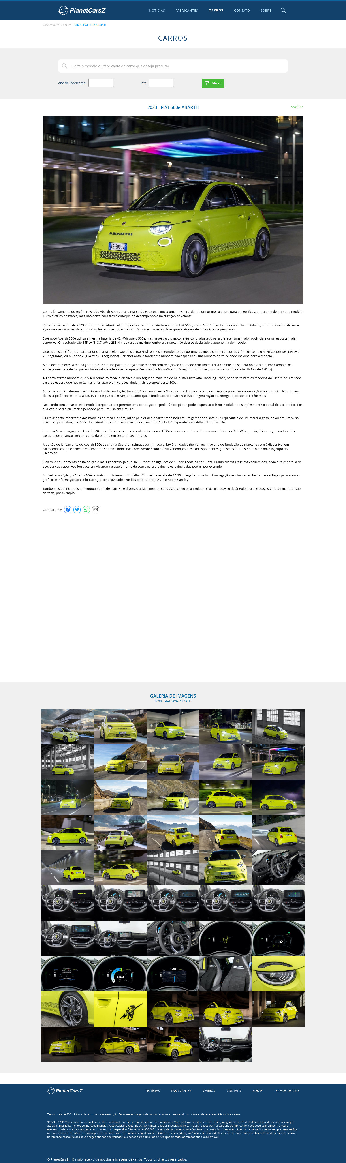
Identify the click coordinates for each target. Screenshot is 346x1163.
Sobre (265, 10)
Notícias (156, 10)
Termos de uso (286, 1089)
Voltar (298, 104)
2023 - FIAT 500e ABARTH (90, 24)
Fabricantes (186, 10)
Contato (241, 10)
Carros (215, 10)
